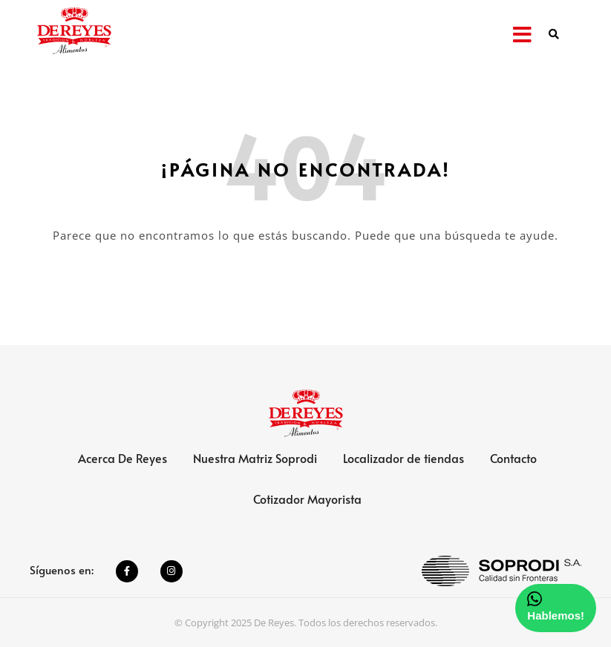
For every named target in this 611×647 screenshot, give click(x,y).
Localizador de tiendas (403, 458)
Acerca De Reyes (122, 458)
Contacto (513, 458)
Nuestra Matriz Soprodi (255, 458)
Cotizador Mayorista (307, 498)
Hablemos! (555, 606)
